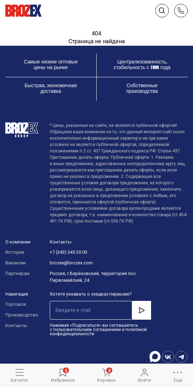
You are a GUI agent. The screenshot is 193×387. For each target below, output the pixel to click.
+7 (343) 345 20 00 (68, 252)
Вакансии (15, 262)
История (14, 252)
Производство (20, 315)
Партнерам (17, 273)
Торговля (15, 304)
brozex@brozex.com (71, 262)
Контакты (16, 325)
